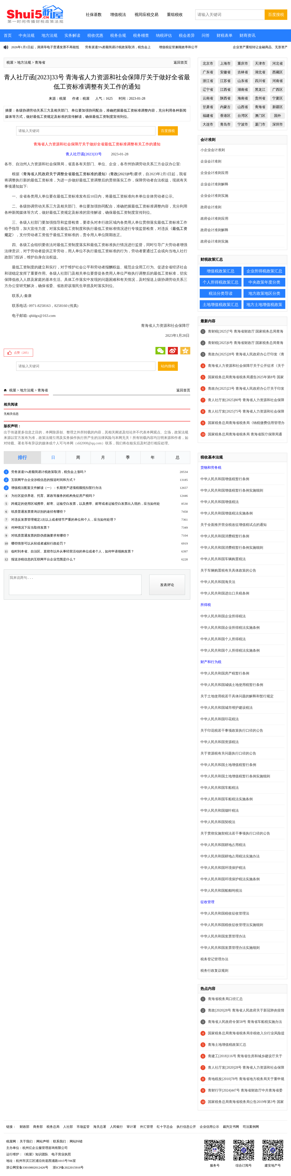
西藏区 (277, 72)
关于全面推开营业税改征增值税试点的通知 (233, 525)
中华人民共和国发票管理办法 (223, 936)
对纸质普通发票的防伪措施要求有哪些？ (40, 535)
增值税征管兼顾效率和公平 (178, 47)
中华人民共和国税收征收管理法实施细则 (231, 925)
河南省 (277, 81)
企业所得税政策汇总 (264, 271)
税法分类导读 (221, 293)
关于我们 (26, 1141)
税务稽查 (141, 35)
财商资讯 (247, 35)
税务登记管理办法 (214, 959)
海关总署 (99, 1127)
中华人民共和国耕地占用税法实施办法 (230, 856)
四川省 (260, 81)
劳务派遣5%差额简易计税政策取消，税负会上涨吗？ (49, 472)
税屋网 (11, 1141)
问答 (206, 35)
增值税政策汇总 (221, 271)
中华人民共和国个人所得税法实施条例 (230, 650)
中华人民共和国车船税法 (219, 788)
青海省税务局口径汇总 (225, 999)
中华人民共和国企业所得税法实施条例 (230, 628)
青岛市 (225, 124)
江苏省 (225, 81)
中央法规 (27, 35)
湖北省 (260, 72)
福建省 (208, 116)
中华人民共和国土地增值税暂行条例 (228, 765)
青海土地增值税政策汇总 (227, 1045)
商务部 (38, 1127)
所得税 (205, 605)
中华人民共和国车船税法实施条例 (226, 799)
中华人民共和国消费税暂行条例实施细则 (231, 547)
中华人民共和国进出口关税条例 (224, 593)
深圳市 (277, 124)
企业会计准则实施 (214, 196)
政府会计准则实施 (214, 241)
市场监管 (83, 1127)
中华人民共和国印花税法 (219, 719)
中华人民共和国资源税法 (219, 742)
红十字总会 (165, 1127)
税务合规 (118, 35)
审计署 (131, 1127)
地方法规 (49, 35)
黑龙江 (260, 89)
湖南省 (243, 89)
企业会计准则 (210, 161)
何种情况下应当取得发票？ (30, 527)
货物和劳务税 (210, 467)
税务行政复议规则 (214, 970)
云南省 (208, 98)
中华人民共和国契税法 (217, 822)
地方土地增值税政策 (264, 304)
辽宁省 (208, 89)
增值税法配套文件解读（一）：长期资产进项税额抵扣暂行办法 (56, 488)
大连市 (208, 124)
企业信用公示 (209, 1127)
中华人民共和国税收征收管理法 (224, 913)
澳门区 (260, 116)
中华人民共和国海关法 (217, 582)
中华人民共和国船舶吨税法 (221, 890)
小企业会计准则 (212, 150)
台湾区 (243, 116)
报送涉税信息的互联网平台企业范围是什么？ (43, 559)
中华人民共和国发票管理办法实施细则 (230, 948)
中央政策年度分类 (264, 282)
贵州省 (260, 98)
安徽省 (225, 72)
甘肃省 (208, 107)
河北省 (277, 63)
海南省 (243, 98)
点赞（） (22, 352)
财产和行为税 (210, 662)
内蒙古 (225, 107)
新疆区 (277, 107)
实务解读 (72, 35)
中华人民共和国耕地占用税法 (223, 845)
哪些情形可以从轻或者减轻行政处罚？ (38, 543)
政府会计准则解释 (214, 230)
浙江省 (208, 81)
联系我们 (59, 1141)
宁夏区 (277, 98)
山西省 (243, 107)
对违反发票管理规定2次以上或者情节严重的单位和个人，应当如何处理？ (63, 519)
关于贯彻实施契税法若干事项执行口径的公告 (235, 833)
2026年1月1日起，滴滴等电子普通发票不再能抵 (45, 47)
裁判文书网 (231, 1127)
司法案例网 (251, 1127)
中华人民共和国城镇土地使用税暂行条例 (231, 685)
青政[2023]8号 (121, 174)
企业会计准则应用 (214, 173)
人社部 (68, 1127)
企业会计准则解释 (214, 184)
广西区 (277, 89)
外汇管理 (146, 1127)
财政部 (24, 1127)
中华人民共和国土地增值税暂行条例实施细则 (235, 776)
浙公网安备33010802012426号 (27, 1167)
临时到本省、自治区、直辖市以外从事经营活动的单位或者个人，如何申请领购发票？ (72, 551)
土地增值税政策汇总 (221, 304)
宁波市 (243, 124)
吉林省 (243, 72)
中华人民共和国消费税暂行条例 (224, 536)
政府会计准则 (210, 207)
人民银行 (116, 1127)
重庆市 (243, 63)
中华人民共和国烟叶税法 (219, 810)
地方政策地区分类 (264, 293)
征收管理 (207, 902)
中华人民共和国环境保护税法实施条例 (230, 879)
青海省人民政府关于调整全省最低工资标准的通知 (64, 174)
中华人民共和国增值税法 (219, 502)
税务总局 (53, 1127)
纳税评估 (164, 35)
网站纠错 (76, 1141)
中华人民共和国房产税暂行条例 (224, 673)
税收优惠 (95, 35)
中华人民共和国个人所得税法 (223, 639)
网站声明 (42, 1141)
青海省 (40, 62)
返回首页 (181, 62)
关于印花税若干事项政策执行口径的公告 (231, 730)
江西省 (225, 89)
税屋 (9, 62)
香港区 (225, 116)
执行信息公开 (186, 1127)
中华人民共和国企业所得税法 (223, 616)
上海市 (225, 63)
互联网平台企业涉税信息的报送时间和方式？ (43, 480)
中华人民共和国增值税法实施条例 (226, 513)
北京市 (208, 63)
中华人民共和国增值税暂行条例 (224, 479)
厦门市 (260, 124)
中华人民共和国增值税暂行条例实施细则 (231, 490)
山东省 (243, 81)
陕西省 (225, 98)
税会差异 (187, 35)
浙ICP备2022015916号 (68, 1167)
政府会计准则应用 (214, 218)
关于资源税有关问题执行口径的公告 (228, 753)
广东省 (208, 72)
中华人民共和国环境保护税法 (223, 868)
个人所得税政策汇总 (221, 282)
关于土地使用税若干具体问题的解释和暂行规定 (237, 696)
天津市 (260, 63)
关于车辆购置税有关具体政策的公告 (228, 570)
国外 (277, 116)
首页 (8, 35)
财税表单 (225, 35)
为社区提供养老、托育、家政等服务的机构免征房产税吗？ (53, 496)
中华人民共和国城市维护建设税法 (226, 708)
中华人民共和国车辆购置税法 (223, 559)
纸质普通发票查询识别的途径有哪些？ (38, 511)
